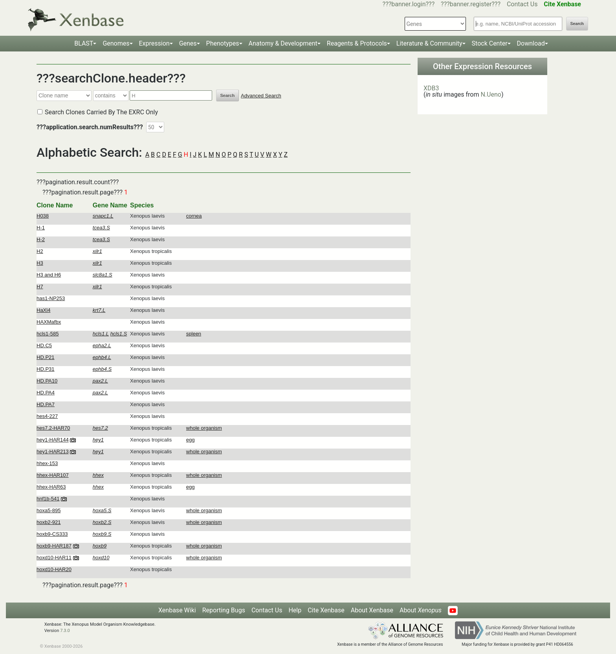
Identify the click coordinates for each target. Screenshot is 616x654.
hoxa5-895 (48, 510)
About (421, 610)
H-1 (41, 228)
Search (577, 23)
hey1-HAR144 (53, 440)
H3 (40, 263)
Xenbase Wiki (177, 610)
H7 (40, 286)
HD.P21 (46, 357)
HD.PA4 (46, 393)
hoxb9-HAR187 (54, 546)
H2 (40, 251)
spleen (193, 334)
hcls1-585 (48, 334)
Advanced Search (261, 96)
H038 (43, 216)
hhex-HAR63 (51, 487)
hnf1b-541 (48, 499)
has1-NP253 (51, 298)
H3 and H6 (49, 275)
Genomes (116, 43)
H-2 (41, 239)
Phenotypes (222, 43)
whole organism (204, 428)
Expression (154, 43)
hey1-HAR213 (53, 451)
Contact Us (522, 4)
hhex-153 (47, 463)
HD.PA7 (46, 404)
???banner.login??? (409, 4)
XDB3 (431, 88)
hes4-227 (47, 416)
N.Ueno (490, 94)
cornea (194, 216)
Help (294, 610)
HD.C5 (44, 345)
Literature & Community (429, 43)
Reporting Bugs (223, 610)
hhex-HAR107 (53, 475)
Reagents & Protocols (357, 43)
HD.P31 (46, 369)
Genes (188, 43)
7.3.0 (65, 630)
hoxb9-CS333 (52, 534)
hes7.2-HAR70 (53, 428)
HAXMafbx (49, 322)
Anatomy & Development (283, 43)
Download (531, 43)
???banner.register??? (470, 4)
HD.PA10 (47, 381)
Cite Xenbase (326, 610)
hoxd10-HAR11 (54, 558)
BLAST (83, 43)
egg (190, 440)
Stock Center (490, 43)
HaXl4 (43, 310)
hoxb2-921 (48, 522)
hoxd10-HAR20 (54, 569)
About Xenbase (372, 610)
